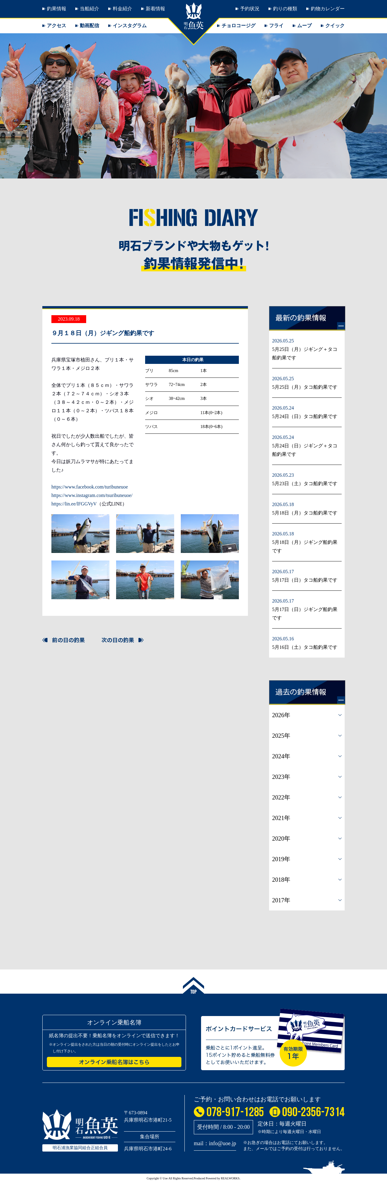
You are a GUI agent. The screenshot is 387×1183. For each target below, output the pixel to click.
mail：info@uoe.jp (215, 1143)
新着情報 (155, 8)
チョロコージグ (238, 25)
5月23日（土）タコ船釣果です (304, 483)
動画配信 (89, 25)
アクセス (56, 25)
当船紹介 (89, 8)
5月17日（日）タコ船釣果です (304, 580)
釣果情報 (56, 8)
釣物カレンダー (328, 8)
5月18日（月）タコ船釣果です (304, 512)
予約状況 (249, 8)
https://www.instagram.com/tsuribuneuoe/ (91, 495)
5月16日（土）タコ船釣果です (304, 647)
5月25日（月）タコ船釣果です (304, 387)
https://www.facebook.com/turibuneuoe (89, 486)
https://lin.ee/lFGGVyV (74, 503)
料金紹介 (122, 8)
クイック (335, 25)
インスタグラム (130, 25)
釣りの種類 (285, 8)
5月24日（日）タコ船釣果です (304, 416)
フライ (276, 25)
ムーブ (304, 25)
